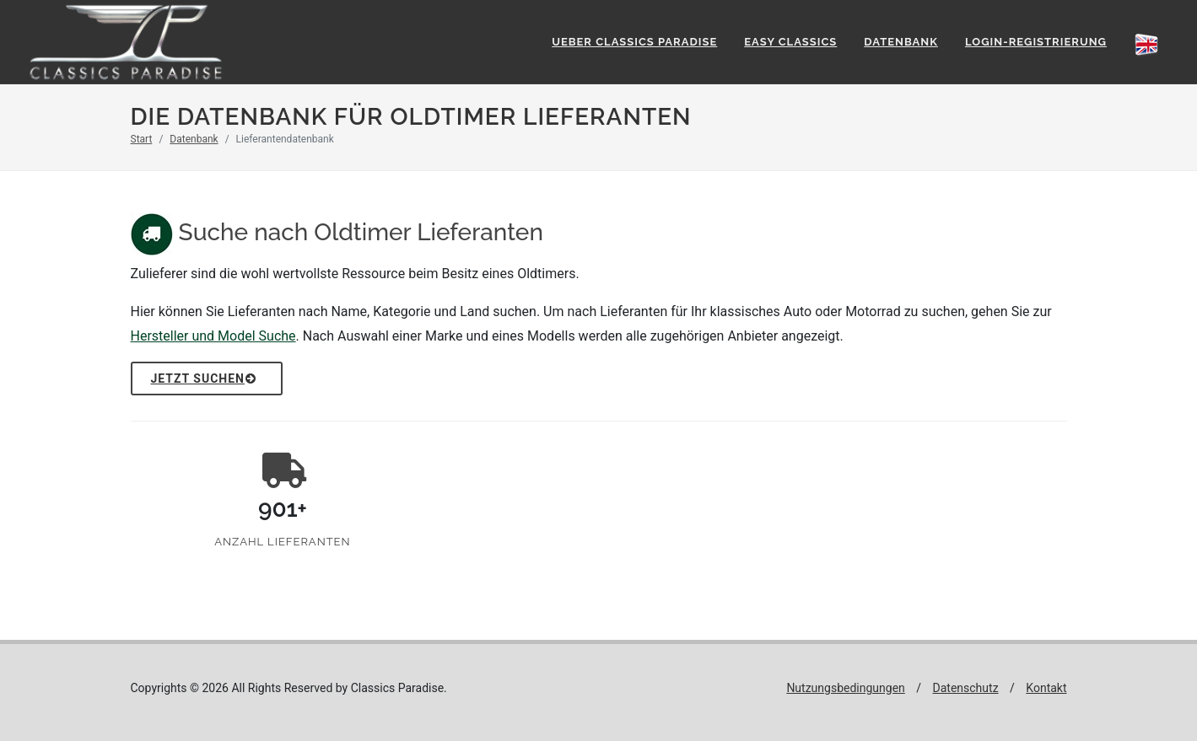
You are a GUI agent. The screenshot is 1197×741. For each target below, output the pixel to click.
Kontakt (1046, 688)
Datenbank (901, 41)
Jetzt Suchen (204, 378)
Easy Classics (790, 41)
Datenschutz (966, 688)
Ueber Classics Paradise (634, 41)
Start (142, 139)
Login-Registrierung (1036, 41)
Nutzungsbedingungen (845, 688)
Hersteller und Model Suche (213, 336)
